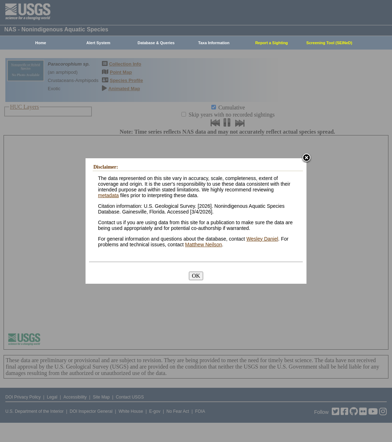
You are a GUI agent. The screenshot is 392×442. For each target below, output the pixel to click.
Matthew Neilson (203, 244)
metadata (108, 195)
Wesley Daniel (262, 239)
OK (196, 276)
